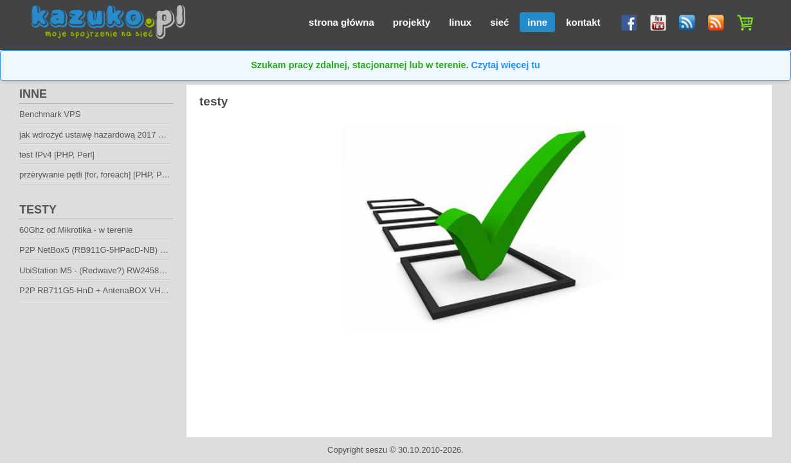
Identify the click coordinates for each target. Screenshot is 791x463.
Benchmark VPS (49, 114)
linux (460, 22)
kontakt (583, 22)
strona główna (341, 22)
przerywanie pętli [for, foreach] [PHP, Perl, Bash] (108, 174)
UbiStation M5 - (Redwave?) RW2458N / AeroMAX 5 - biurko (131, 270)
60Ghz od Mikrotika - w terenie (75, 230)
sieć (499, 22)
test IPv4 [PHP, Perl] (57, 154)
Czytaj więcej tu (505, 65)
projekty (411, 22)
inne (537, 22)
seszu (376, 450)
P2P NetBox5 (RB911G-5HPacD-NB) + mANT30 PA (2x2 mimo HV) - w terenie (165, 250)
